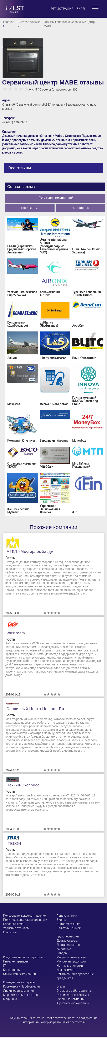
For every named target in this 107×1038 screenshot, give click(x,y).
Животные (64, 949)
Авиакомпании (67, 915)
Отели (61, 986)
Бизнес (61, 919)
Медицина (10, 999)
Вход (80, 8)
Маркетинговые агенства (20, 994)
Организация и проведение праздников (75, 976)
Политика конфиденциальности (25, 919)
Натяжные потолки (70, 965)
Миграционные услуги (72, 957)
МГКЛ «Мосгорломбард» (29, 551)
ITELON (13, 843)
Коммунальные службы (19, 982)
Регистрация (62, 8)
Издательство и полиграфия (23, 957)
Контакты (10, 932)
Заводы (62, 953)
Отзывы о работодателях (74, 990)
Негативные (81, 207)
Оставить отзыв (21, 187)
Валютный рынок (69, 928)
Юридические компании (73, 1003)
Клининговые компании (19, 974)
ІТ (4, 965)
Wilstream (15, 633)
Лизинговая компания (18, 990)
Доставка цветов (68, 944)
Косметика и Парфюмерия (21, 986)
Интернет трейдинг (16, 961)
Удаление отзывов (16, 928)
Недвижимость (67, 969)
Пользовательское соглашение (24, 915)
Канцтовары (11, 969)
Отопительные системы (73, 994)
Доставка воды (67, 940)
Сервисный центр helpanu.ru (35, 709)
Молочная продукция (71, 961)
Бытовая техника (28, 22)
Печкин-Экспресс (22, 785)
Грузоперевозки (68, 936)
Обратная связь (14, 924)
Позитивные (30, 207)
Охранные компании (71, 999)
